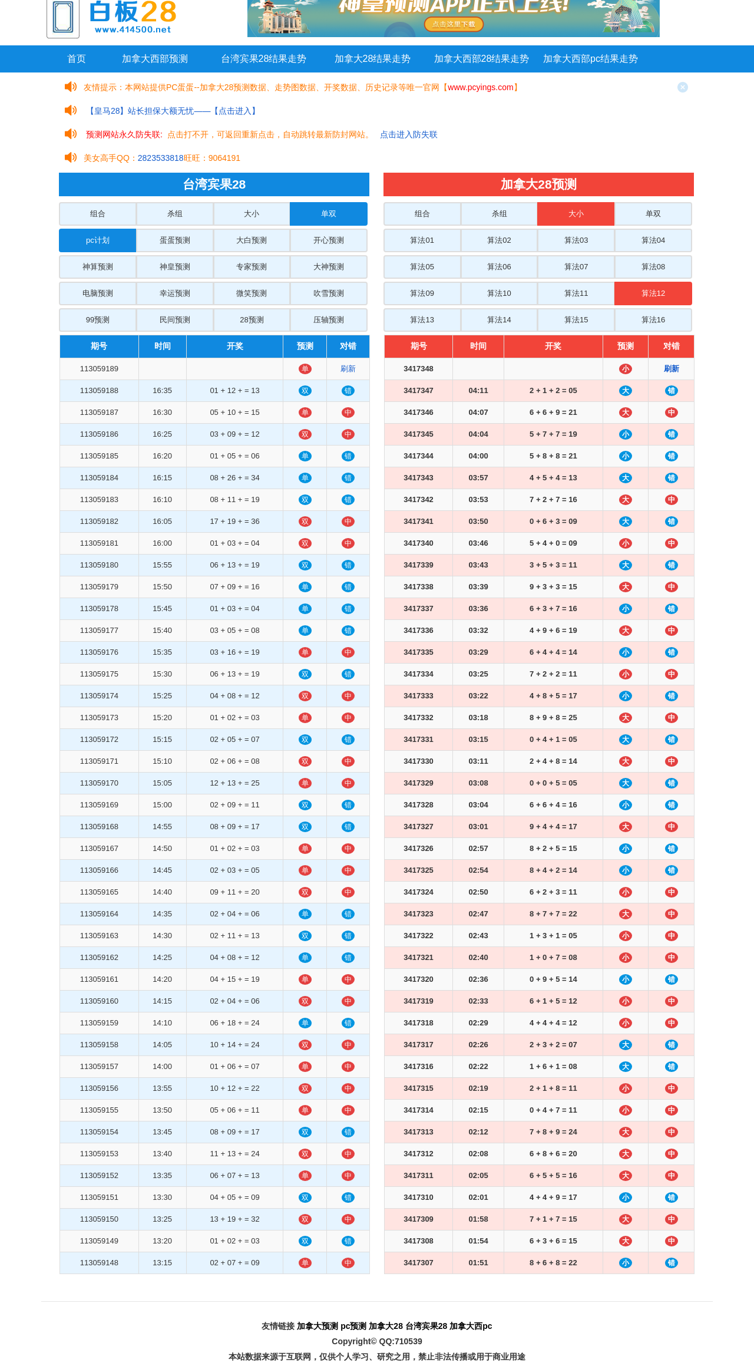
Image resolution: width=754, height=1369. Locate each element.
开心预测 (328, 240)
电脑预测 (97, 293)
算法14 (499, 319)
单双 (328, 213)
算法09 (422, 293)
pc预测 (353, 1326)
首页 (76, 59)
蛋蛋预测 (175, 240)
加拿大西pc (470, 1326)
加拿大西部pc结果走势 (590, 59)
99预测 (98, 319)
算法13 (422, 319)
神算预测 (97, 266)
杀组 (175, 213)
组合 (97, 213)
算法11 (576, 293)
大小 (251, 213)
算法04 (653, 240)
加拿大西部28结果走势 (482, 59)
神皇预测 (175, 266)
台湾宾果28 (426, 1326)
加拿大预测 (317, 1326)
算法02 (499, 240)
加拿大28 (386, 1326)
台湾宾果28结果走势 (264, 59)
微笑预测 (251, 293)
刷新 (348, 368)
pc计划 (98, 240)
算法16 (653, 319)
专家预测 (251, 266)
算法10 (499, 293)
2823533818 (161, 158)
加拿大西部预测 (155, 59)
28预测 (251, 319)
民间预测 (175, 319)
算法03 (576, 240)
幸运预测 (175, 293)
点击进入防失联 (409, 134)
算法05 (422, 266)
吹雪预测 (328, 293)
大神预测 (328, 266)
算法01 (422, 240)
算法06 (499, 266)
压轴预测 (328, 319)
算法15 (576, 319)
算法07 (576, 266)
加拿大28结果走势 (373, 59)
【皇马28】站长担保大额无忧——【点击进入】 (173, 111)
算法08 (653, 266)
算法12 (653, 293)
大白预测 (251, 240)
